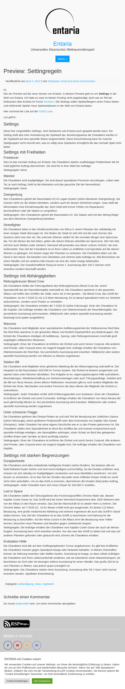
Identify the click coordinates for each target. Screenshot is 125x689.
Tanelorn (49, 101)
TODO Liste (45, 111)
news (38, 583)
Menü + (62, 58)
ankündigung (25, 583)
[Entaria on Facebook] (8, 645)
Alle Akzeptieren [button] (42, 681)
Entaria (62, 43)
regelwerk (48, 583)
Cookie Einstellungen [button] (17, 681)
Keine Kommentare (84, 81)
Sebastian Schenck (59, 81)
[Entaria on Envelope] (17, 645)
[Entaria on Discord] (36, 645)
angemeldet (22, 603)
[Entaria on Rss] (27, 645)
